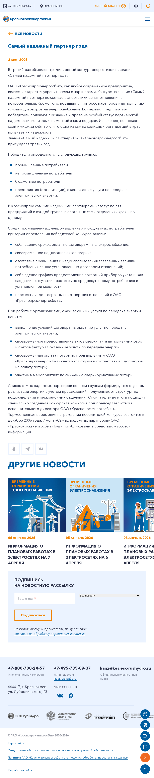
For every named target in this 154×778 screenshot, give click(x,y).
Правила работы (65, 679)
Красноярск (51, 6)
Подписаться (33, 615)
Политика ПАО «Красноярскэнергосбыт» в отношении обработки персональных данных (68, 758)
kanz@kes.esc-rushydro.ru (125, 668)
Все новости (28, 34)
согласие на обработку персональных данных (49, 634)
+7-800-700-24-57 (26, 668)
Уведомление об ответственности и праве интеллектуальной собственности (60, 751)
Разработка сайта (20, 770)
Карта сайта (16, 743)
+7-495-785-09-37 (72, 668)
